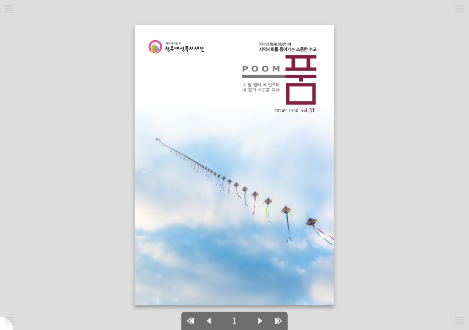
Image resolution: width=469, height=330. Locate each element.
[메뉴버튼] (9, 321)
